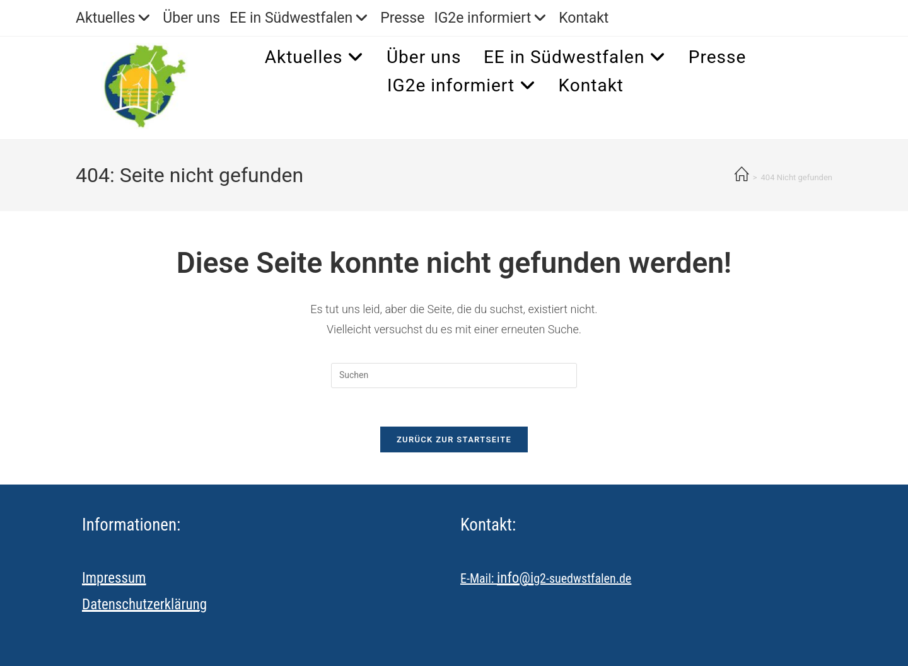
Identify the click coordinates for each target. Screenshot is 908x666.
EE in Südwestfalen (300, 17)
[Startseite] (742, 175)
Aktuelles (114, 17)
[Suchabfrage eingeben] (454, 375)
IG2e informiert (491, 17)
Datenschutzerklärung (144, 604)
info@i (515, 578)
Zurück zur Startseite (454, 439)
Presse (402, 17)
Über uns (191, 17)
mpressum (116, 578)
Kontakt (583, 17)
